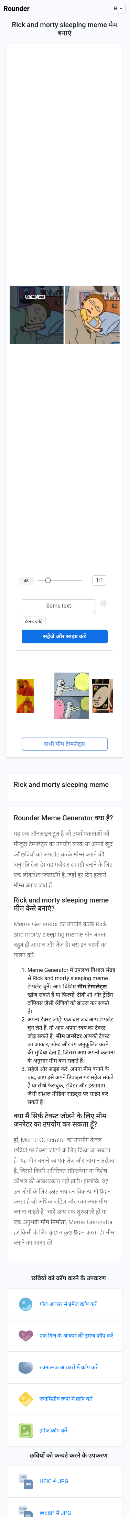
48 (26, 580)
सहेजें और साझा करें (64, 636)
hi (116, 8)
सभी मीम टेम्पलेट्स (64, 744)
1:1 (100, 580)
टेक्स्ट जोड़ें (34, 621)
